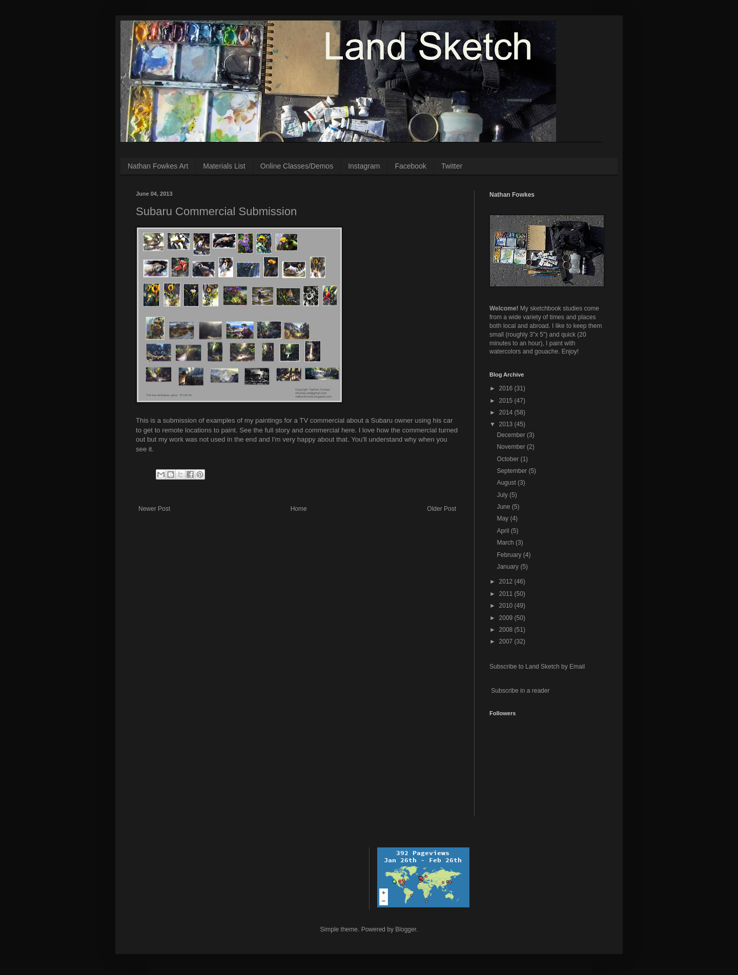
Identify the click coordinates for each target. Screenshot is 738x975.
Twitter (451, 166)
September (512, 470)
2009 (507, 617)
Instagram (364, 166)
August (507, 482)
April (503, 530)
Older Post (441, 508)
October (508, 459)
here (347, 430)
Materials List (224, 166)
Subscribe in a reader (520, 690)
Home (299, 508)
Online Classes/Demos (296, 166)
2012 (507, 581)
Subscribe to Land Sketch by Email (537, 666)
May (503, 518)
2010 (507, 605)
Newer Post (154, 508)
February (510, 554)
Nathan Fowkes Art (158, 166)
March (506, 542)
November (512, 446)
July (503, 495)
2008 (507, 629)
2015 (507, 400)
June (504, 506)
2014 (507, 412)
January (508, 566)
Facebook (410, 166)
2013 (507, 424)
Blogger (405, 929)
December (512, 435)
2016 (507, 388)
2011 (507, 593)
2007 (507, 641)
